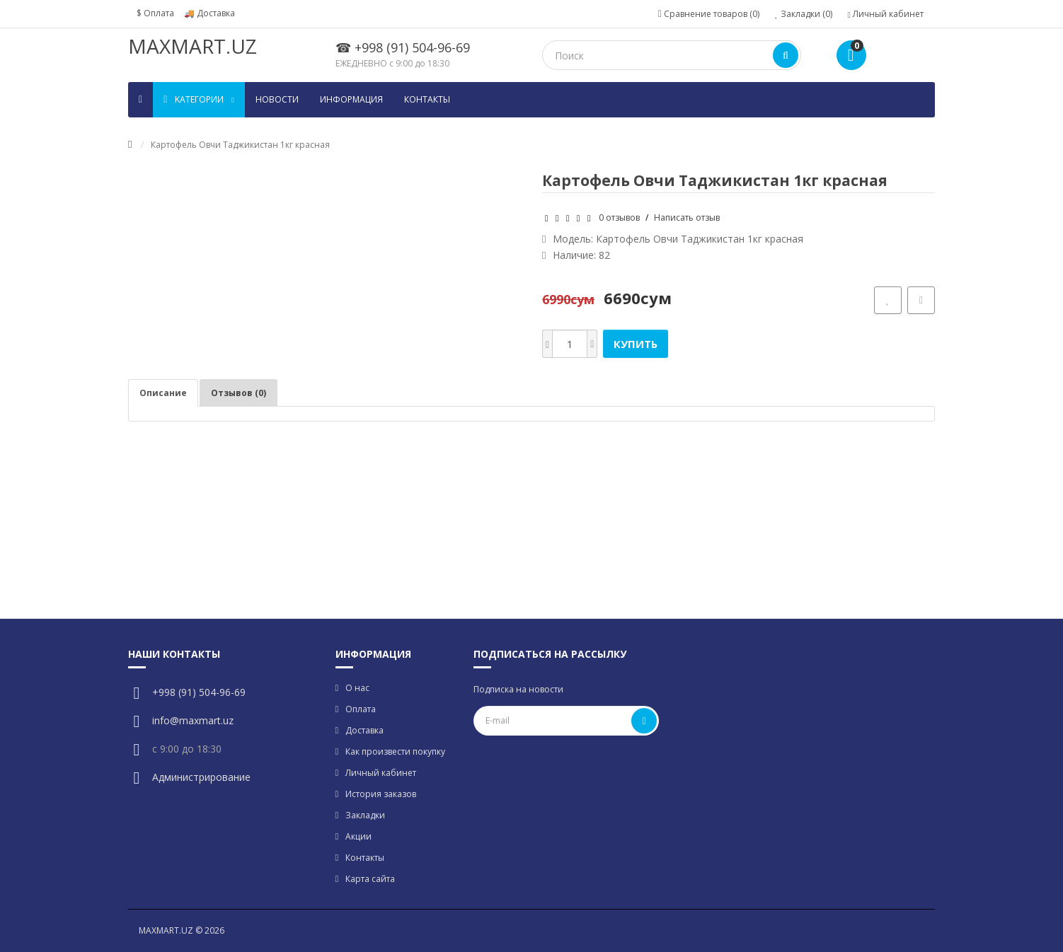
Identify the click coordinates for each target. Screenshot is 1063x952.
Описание (163, 393)
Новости (277, 99)
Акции (358, 836)
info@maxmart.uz (193, 720)
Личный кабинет (380, 772)
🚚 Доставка (209, 13)
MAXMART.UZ (192, 46)
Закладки (365, 815)
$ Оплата (155, 13)
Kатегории (198, 99)
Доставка (364, 730)
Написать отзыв (687, 217)
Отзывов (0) (238, 393)
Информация (351, 99)
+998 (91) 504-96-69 (199, 692)
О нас (357, 688)
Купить (635, 344)
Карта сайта (370, 878)
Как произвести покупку (395, 751)
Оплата (360, 709)
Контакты (427, 99)
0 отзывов (619, 217)
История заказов (380, 794)
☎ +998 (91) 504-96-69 (402, 47)
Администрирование (201, 777)
